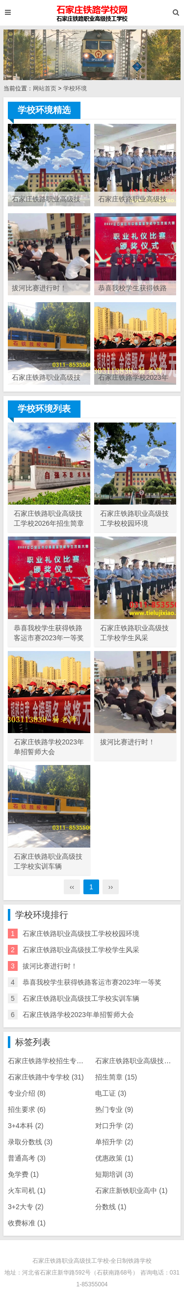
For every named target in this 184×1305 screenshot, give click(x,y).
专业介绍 (27, 1093)
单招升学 (114, 1142)
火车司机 (27, 1190)
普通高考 (27, 1158)
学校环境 (75, 88)
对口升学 (114, 1126)
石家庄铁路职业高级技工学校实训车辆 (81, 998)
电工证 (110, 1093)
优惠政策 (114, 1158)
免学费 (23, 1174)
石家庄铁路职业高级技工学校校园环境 (81, 933)
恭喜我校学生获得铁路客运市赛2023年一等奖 (92, 982)
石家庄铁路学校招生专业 (53, 1061)
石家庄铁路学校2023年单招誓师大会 (78, 1015)
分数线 (110, 1207)
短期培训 (114, 1174)
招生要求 (27, 1109)
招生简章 (116, 1077)
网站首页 (44, 88)
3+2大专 (26, 1207)
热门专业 (114, 1109)
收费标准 (27, 1223)
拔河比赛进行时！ (50, 966)
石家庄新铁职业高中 (131, 1190)
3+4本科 (26, 1126)
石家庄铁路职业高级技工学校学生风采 (81, 950)
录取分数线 (30, 1142)
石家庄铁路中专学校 (46, 1077)
